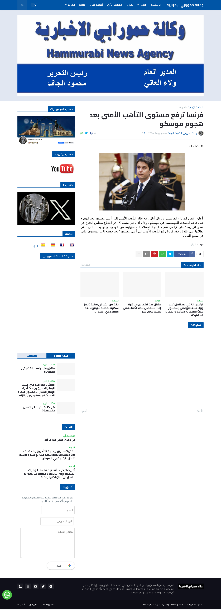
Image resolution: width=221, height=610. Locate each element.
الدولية (182, 107)
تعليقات (32, 355)
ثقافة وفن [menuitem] (96, 4)
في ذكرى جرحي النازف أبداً (59, 440)
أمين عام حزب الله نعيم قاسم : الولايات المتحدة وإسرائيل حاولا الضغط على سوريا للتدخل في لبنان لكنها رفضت (49, 473)
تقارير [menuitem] (129, 4)
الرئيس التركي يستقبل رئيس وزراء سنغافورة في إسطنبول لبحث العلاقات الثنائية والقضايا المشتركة (184, 310)
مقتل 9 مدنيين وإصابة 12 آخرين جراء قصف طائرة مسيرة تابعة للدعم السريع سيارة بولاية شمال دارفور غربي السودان (47, 454)
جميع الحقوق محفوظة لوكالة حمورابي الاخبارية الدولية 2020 (172, 605)
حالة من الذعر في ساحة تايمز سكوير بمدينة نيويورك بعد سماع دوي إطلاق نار (101, 308)
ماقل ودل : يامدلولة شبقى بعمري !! (38, 370)
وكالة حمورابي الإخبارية (185, 5)
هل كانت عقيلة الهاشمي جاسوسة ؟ (39, 408)
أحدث (199, 411)
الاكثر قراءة (61, 355)
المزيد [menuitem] (71, 4)
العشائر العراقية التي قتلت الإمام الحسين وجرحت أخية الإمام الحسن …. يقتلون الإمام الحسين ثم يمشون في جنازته (36, 390)
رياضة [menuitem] (82, 4)
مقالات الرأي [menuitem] (114, 4)
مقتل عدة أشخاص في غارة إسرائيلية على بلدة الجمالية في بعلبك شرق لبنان (142, 308)
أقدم (84, 411)
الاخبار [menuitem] (143, 4)
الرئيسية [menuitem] (156, 4)
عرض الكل (85, 265)
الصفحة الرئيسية (196, 107)
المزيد (35, 246)
